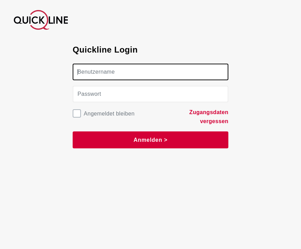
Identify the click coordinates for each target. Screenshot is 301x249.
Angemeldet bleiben (109, 114)
